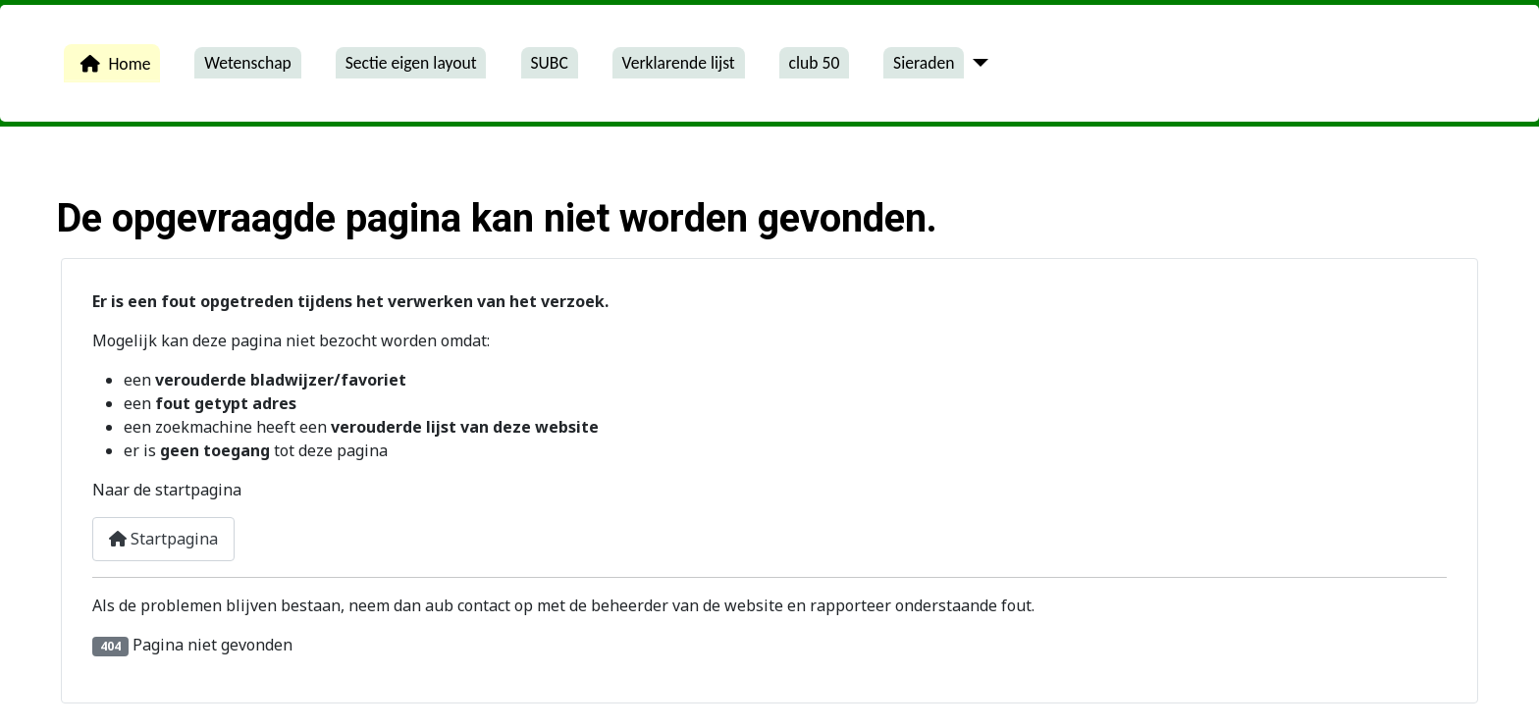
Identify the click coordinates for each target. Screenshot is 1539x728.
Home (111, 63)
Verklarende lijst (678, 63)
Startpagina (163, 538)
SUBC (548, 63)
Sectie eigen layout (411, 63)
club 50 (814, 63)
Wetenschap (248, 63)
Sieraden (923, 63)
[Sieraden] (976, 63)
